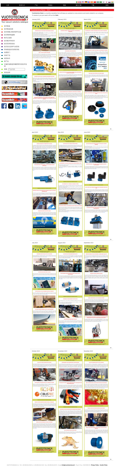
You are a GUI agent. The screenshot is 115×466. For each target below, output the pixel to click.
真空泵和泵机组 (9, 44)
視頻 (64, 5)
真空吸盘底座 (8, 29)
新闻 (107, 5)
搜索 (5, 69)
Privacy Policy (95, 465)
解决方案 (78, 5)
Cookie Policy (103, 465)
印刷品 (50, 5)
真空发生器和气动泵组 (11, 46)
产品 (36, 5)
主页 (7, 5)
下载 (92, 5)
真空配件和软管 (9, 41)
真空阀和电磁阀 (9, 35)
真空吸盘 (7, 26)
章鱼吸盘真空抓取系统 (11, 49)
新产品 (6, 61)
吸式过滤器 (8, 38)
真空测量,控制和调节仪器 (12, 32)
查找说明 (7, 72)
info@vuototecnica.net (68, 465)
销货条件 (7, 58)
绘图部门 (7, 52)
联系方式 (22, 5)
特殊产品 (7, 55)
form (56, 15)
